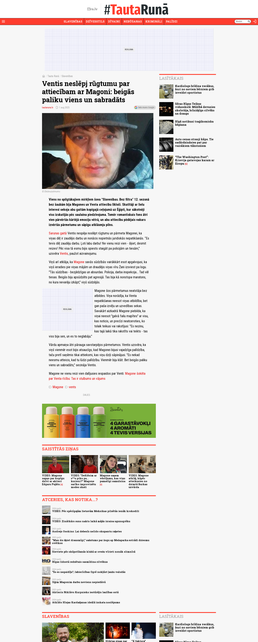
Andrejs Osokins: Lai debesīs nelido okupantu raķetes (87, 531)
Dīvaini (114, 21)
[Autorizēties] (254, 21)
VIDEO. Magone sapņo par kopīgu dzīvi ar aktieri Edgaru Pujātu (53, 480)
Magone (79, 262)
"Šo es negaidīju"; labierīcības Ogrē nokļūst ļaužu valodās (88, 572)
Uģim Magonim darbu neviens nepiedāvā (79, 582)
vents (70, 387)
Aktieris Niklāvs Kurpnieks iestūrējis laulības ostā (85, 592)
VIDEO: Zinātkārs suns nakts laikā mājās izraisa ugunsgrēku (91, 521)
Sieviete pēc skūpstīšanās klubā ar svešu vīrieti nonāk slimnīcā (93, 551)
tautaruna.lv (47, 107)
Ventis (64, 253)
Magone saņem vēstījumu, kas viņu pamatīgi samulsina (112, 478)
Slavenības (73, 21)
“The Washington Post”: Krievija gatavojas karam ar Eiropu (194, 160)
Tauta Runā (53, 76)
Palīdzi (171, 21)
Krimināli (153, 21)
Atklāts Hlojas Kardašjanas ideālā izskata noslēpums (86, 602)
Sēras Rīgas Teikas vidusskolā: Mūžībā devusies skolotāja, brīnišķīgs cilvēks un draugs (195, 108)
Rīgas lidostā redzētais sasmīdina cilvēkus (80, 561)
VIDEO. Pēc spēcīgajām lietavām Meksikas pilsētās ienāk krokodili (95, 511)
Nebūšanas (133, 21)
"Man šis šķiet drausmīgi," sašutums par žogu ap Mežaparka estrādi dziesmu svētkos (100, 542)
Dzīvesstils (95, 21)
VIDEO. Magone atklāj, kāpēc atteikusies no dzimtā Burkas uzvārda (139, 481)
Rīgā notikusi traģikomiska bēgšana (194, 123)
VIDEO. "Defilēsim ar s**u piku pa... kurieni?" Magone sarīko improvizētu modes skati (84, 481)
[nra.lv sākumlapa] (92, 9)
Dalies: (87, 395)
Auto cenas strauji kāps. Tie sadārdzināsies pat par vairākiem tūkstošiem (194, 142)
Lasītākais (171, 78)
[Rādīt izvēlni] (3, 21)
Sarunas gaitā (58, 233)
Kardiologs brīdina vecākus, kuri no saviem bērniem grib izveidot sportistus (194, 89)
